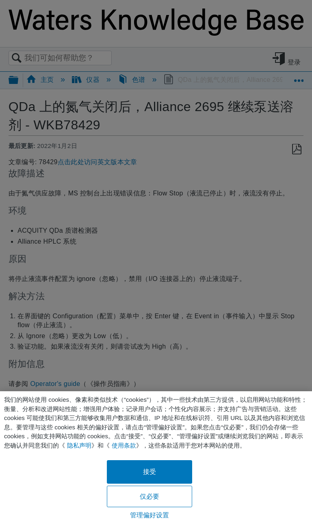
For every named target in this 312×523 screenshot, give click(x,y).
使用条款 (124, 445)
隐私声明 (79, 445)
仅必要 (149, 496)
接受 (149, 471)
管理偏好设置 (149, 515)
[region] (156, 457)
